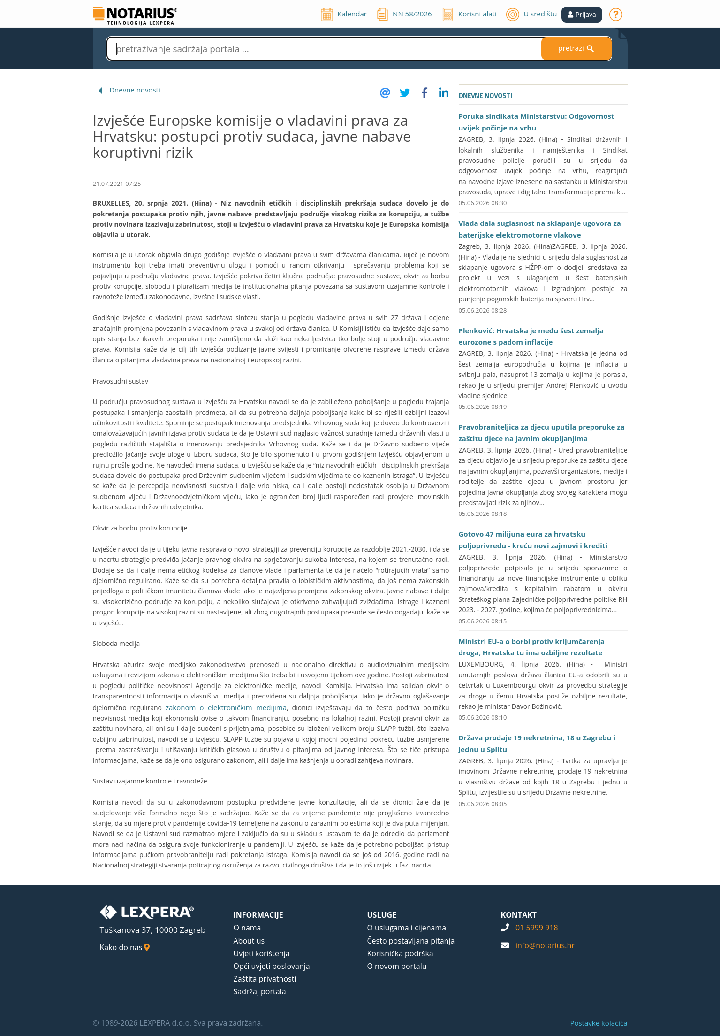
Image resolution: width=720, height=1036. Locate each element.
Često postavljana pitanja (411, 941)
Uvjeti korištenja (262, 953)
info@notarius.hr (545, 945)
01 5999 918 (536, 927)
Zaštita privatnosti (265, 979)
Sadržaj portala (260, 991)
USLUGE (382, 915)
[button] (581, 15)
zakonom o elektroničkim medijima (226, 707)
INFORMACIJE (258, 915)
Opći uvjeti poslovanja (272, 966)
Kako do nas (125, 947)
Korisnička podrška (400, 953)
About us (249, 941)
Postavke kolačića (598, 1023)
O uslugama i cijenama (407, 927)
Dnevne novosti (134, 89)
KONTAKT (519, 915)
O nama (247, 927)
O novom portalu (397, 966)
